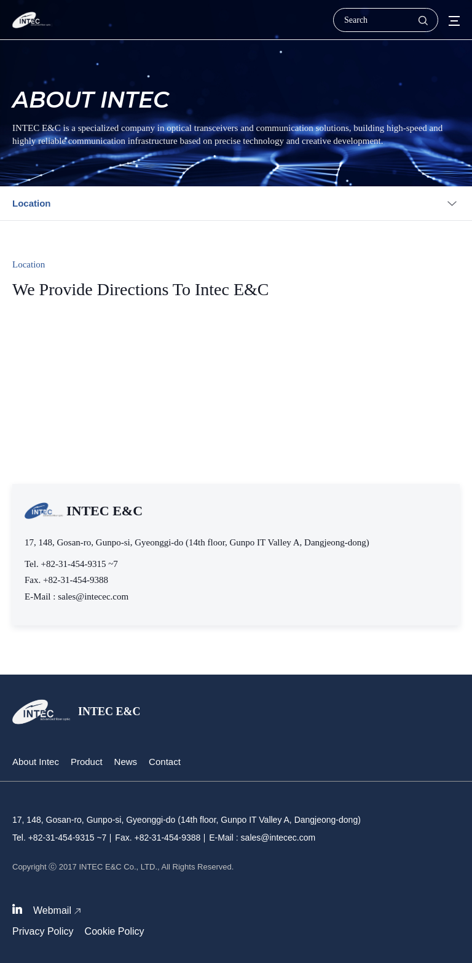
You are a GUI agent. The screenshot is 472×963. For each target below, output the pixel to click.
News (126, 761)
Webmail (52, 910)
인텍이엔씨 (32, 20)
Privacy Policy (43, 931)
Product (87, 761)
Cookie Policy (114, 931)
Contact (165, 761)
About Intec (35, 761)
